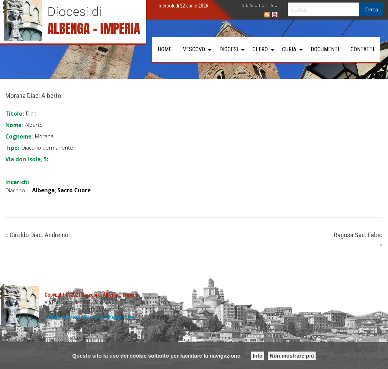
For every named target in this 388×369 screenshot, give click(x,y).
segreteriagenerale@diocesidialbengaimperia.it (93, 318)
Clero (260, 49)
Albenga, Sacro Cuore (61, 190)
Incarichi (17, 182)
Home (165, 49)
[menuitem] (164, 49)
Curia (289, 49)
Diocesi (228, 49)
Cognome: (19, 136)
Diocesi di (74, 11)
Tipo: (12, 147)
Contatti (362, 49)
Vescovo (194, 49)
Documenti (325, 49)
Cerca (371, 9)
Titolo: (14, 113)
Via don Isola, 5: (26, 159)
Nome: (14, 125)
